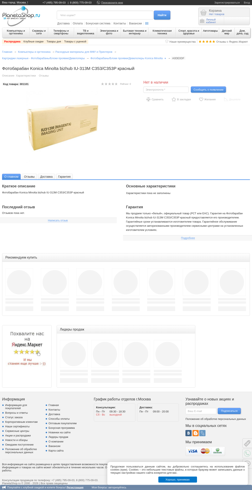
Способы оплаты (59, 418)
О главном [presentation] (11, 176)
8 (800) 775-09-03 (81, 2)
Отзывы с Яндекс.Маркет (232, 41)
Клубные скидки (34, 41)
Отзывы (44, 75)
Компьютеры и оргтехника (16, 32)
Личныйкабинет (208, 21)
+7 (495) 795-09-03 (54, 2)
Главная (7, 51)
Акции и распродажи (18, 435)
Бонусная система (98, 23)
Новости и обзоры (16, 440)
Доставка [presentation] (46, 176)
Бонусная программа (62, 427)
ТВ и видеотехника (85, 32)
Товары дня (54, 41)
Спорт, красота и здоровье (188, 32)
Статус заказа (14, 417)
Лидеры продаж (58, 436)
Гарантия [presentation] (64, 176)
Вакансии (135, 23)
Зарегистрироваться (227, 2)
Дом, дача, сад (242, 32)
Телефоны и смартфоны (61, 32)
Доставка (63, 23)
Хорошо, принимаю (178, 479)
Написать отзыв (58, 220)
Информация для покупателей (16, 407)
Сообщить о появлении (208, 89)
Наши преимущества (183, 41)
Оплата (78, 23)
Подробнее (188, 238)
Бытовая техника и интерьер (134, 32)
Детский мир (227, 32)
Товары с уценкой (75, 41)
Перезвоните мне (112, 2)
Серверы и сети (38, 32)
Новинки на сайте (60, 432)
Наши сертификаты (17, 426)
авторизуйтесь (117, 487)
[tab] (11, 176)
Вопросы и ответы (16, 412)
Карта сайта (56, 450)
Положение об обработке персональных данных (21, 451)
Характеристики (26, 75)
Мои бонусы (99, 487)
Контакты (119, 23)
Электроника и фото (109, 32)
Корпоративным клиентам (21, 421)
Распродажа (12, 41)
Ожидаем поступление (19, 444)
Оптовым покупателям (63, 423)
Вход (247, 2)
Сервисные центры (17, 430)
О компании (56, 441)
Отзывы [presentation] (29, 176)
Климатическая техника (162, 32)
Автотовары (210, 30)
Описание (8, 75)
